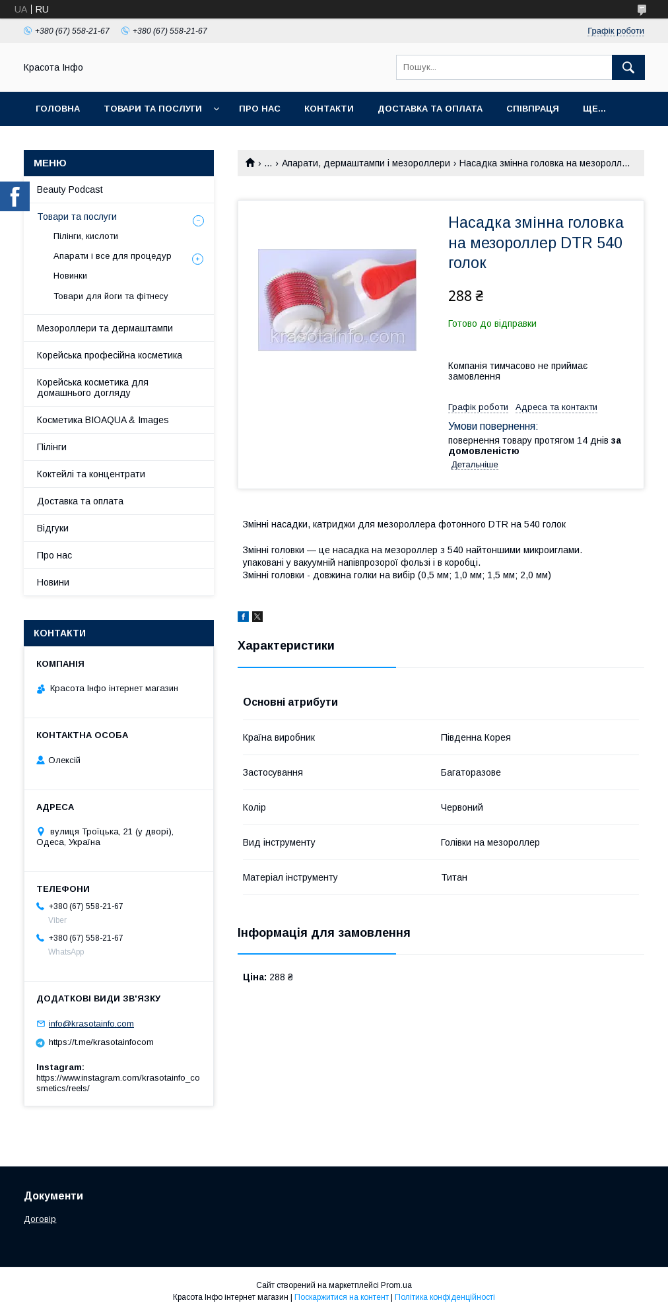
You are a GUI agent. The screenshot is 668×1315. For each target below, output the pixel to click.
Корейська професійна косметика (109, 355)
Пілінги (52, 447)
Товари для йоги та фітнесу (110, 296)
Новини (53, 582)
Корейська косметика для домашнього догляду (93, 387)
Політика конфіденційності (445, 1297)
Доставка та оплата (430, 109)
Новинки (70, 276)
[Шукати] (628, 67)
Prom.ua (396, 1285)
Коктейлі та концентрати (91, 474)
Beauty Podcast (70, 189)
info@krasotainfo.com (91, 1023)
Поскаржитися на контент (341, 1297)
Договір (40, 1219)
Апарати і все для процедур (112, 256)
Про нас (260, 109)
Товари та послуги (153, 109)
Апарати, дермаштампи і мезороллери (366, 163)
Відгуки (53, 528)
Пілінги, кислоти (85, 236)
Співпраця (532, 109)
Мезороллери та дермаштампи (105, 328)
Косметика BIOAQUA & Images (103, 420)
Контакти (329, 109)
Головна (58, 109)
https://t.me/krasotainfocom (101, 1042)
